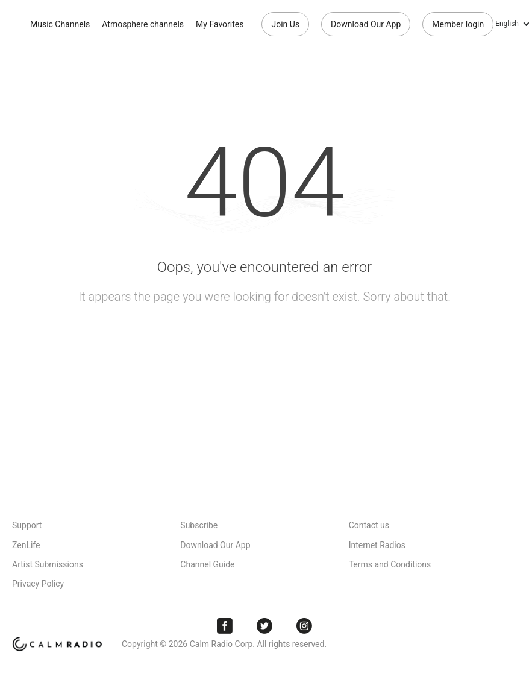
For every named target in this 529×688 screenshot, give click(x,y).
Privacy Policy (38, 584)
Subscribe (199, 525)
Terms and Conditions (390, 564)
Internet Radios (377, 545)
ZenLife (26, 545)
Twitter (264, 626)
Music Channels (60, 24)
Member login (458, 24)
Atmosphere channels (143, 24)
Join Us (285, 24)
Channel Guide (207, 564)
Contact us (369, 525)
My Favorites (219, 24)
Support (27, 525)
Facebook (225, 626)
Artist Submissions (47, 564)
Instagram (304, 626)
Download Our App (366, 24)
